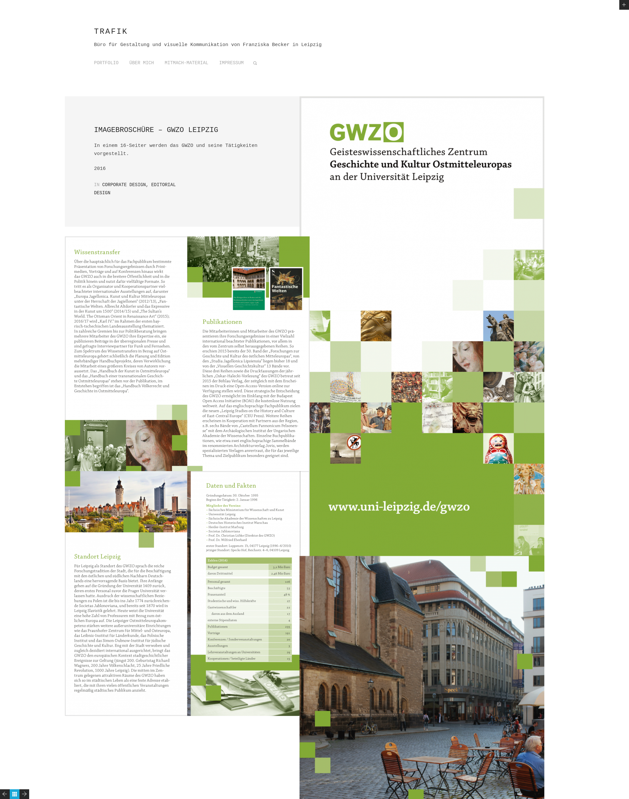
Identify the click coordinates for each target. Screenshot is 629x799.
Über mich (141, 63)
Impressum (231, 63)
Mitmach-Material (186, 63)
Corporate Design (124, 184)
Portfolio (106, 63)
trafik (111, 31)
